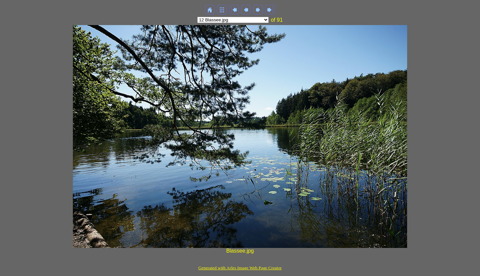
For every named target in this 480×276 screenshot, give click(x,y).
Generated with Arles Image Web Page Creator (240, 267)
